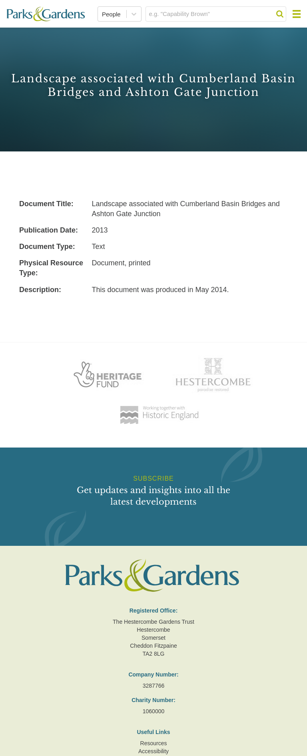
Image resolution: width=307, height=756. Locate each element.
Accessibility (153, 751)
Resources (153, 743)
